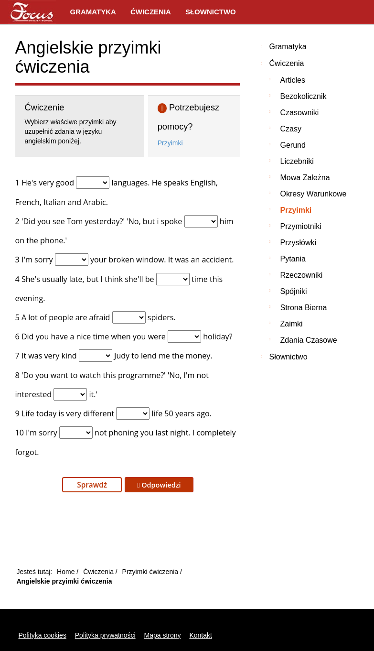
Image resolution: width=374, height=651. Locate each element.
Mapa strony (162, 635)
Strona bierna (303, 308)
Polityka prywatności (105, 635)
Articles (292, 80)
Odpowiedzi (159, 484)
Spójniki (293, 291)
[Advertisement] (127, 532)
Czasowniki (299, 112)
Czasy (290, 129)
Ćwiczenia (150, 12)
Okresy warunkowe (313, 194)
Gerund (293, 145)
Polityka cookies (42, 635)
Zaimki (291, 324)
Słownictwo (210, 12)
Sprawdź (92, 484)
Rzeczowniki (301, 275)
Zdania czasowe (308, 340)
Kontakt (200, 635)
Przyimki (170, 143)
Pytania (293, 259)
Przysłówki (298, 243)
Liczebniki (297, 161)
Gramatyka (93, 12)
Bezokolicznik (303, 96)
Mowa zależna (305, 178)
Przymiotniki (300, 226)
